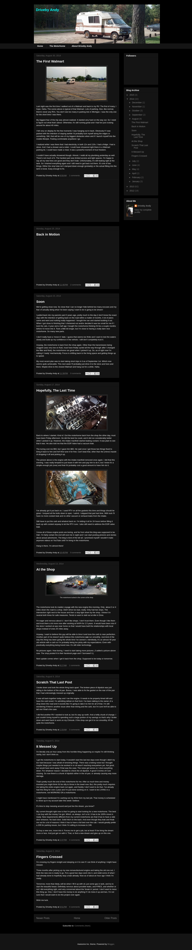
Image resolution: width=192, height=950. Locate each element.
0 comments (75, 373)
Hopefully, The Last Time (55, 390)
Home (40, 46)
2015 (132, 95)
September (137, 115)
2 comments (75, 285)
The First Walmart (50, 61)
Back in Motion (48, 234)
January (136, 181)
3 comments (74, 730)
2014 (132, 99)
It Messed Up (46, 746)
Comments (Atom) (82, 926)
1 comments (74, 175)
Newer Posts (43, 918)
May (134, 169)
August (135, 119)
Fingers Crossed (49, 857)
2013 (132, 186)
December (137, 102)
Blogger (110, 944)
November (137, 106)
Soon (40, 302)
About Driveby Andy (82, 46)
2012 (132, 190)
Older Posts (111, 918)
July (134, 161)
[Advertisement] (76, 200)
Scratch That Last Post (54, 682)
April (134, 173)
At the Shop (45, 569)
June (134, 165)
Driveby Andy (46, 10)
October (136, 110)
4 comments (74, 840)
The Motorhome (57, 46)
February (136, 177)
